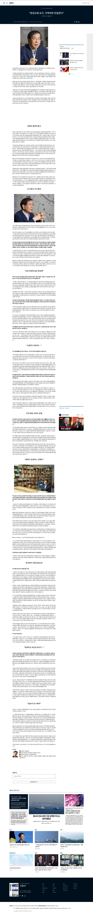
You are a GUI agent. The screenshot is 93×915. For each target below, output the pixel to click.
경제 (53, 884)
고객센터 (32, 905)
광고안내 (75, 888)
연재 (64, 884)
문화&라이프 (45, 888)
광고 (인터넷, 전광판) (22, 905)
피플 (53, 890)
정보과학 (54, 888)
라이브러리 (65, 888)
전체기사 (54, 892)
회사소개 (15, 905)
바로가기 (78, 414)
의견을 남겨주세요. (17, 776)
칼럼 (43, 892)
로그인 (88, 3)
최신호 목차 (65, 886)
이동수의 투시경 (64, 48)
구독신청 (75, 886)
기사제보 (75, 884)
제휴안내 (28, 905)
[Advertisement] (31, 113)
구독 (72, 48)
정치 (43, 884)
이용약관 (36, 905)
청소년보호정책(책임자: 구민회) (52, 905)
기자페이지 (65, 890)
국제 (53, 886)
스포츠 (43, 890)
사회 (43, 886)
